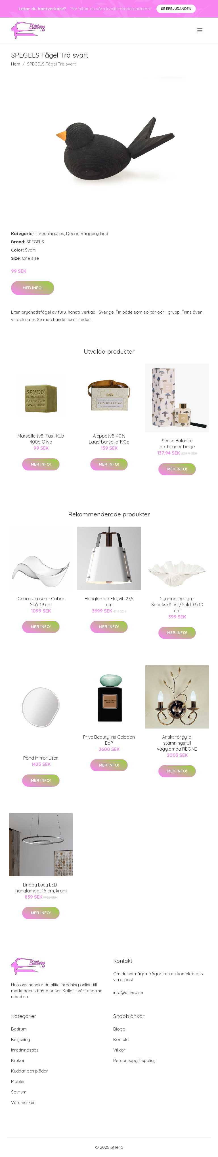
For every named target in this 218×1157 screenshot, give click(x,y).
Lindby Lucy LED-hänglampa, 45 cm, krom (41, 888)
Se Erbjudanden (176, 9)
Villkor (119, 1050)
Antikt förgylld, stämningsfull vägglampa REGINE (177, 743)
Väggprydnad (94, 233)
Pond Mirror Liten (40, 758)
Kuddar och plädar (29, 1071)
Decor (72, 233)
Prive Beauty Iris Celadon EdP (109, 740)
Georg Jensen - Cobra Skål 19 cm (41, 601)
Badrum (19, 1029)
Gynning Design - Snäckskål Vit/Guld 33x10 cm (177, 604)
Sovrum (18, 1092)
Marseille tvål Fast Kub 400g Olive (41, 439)
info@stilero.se (128, 992)
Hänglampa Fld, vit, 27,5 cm (109, 601)
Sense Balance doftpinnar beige (177, 443)
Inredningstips (50, 233)
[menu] (200, 30)
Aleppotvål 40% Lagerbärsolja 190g (109, 439)
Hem (15, 64)
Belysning (20, 1039)
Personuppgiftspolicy (134, 1060)
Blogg (119, 1029)
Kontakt (121, 1039)
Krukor (18, 1060)
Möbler (18, 1081)
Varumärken (23, 1102)
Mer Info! (33, 287)
